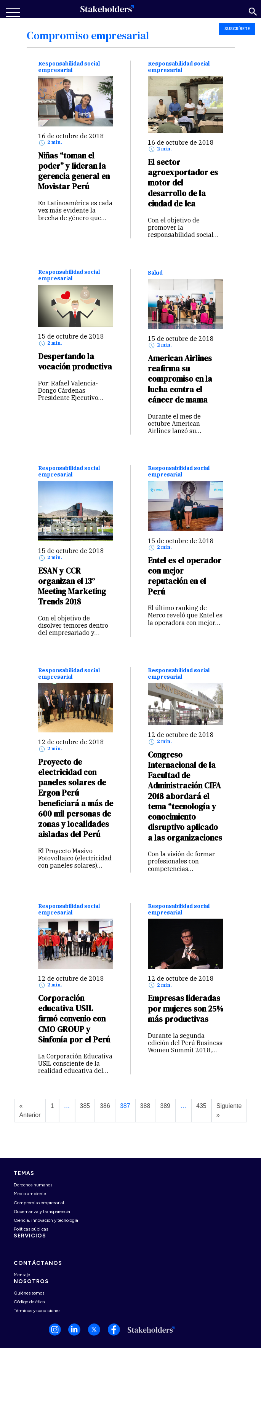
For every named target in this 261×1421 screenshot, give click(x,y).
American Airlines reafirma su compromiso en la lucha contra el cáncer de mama (180, 379)
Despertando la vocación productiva (75, 361)
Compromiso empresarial (39, 1202)
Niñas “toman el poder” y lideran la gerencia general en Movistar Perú (74, 171)
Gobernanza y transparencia (42, 1211)
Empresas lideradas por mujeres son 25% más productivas (185, 1009)
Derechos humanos (33, 1185)
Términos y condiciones (37, 1310)
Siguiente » (229, 1110)
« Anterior (30, 1110)
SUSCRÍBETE (237, 28)
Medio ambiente (30, 1193)
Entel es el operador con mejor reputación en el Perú (184, 576)
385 (85, 1106)
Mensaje (22, 1274)
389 (165, 1106)
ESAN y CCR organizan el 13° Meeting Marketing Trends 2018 (72, 586)
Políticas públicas (31, 1229)
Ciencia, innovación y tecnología (46, 1220)
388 (145, 1106)
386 (105, 1106)
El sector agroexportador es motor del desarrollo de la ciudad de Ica (183, 183)
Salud (155, 273)
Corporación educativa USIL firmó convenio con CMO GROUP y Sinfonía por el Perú (74, 1019)
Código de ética (29, 1301)
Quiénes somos (29, 1293)
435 (201, 1106)
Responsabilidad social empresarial (69, 67)
